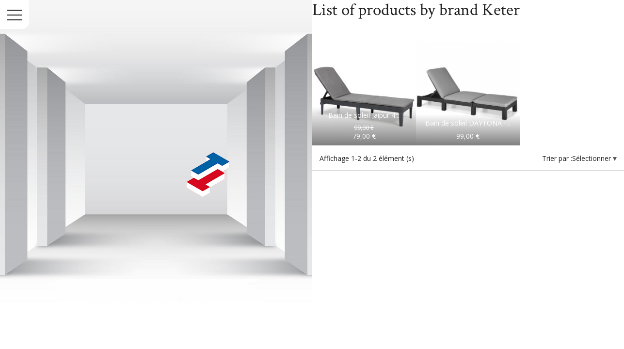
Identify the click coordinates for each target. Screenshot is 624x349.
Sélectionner (592, 158)
